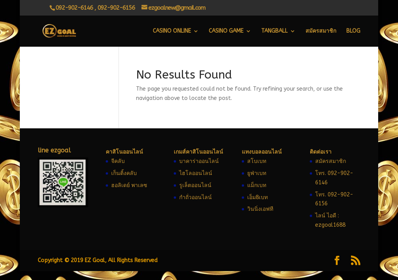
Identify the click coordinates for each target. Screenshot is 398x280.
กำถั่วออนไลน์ (195, 197)
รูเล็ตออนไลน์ (195, 185)
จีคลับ (118, 161)
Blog (353, 31)
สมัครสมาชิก (320, 31)
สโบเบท (256, 161)
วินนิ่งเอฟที (260, 209)
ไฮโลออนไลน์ (195, 173)
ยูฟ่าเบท (256, 173)
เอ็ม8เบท (257, 197)
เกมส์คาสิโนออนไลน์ (198, 152)
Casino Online (172, 31)
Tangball (274, 31)
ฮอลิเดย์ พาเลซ (129, 185)
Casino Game (226, 31)
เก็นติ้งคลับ (124, 173)
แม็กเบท (256, 185)
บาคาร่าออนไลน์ (199, 161)
